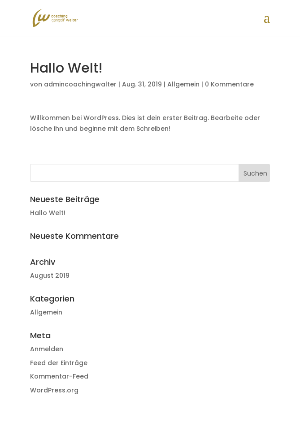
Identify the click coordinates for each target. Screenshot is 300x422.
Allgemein (183, 84)
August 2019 (50, 275)
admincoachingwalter (80, 84)
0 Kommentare (229, 84)
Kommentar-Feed (59, 376)
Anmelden (46, 348)
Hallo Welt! (47, 212)
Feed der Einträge (58, 362)
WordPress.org (54, 390)
